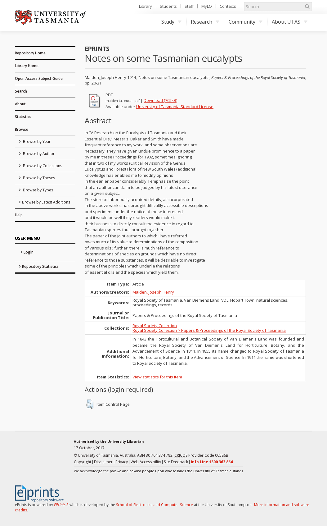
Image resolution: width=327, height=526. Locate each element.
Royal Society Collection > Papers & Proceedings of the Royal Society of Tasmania (209, 330)
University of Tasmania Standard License (174, 106)
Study (171, 21)
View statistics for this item (157, 377)
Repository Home (30, 53)
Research (205, 21)
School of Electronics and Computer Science (154, 504)
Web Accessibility (146, 461)
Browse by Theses (38, 178)
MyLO (206, 6)
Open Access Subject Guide (39, 78)
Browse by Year (36, 141)
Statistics (23, 116)
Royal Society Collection (154, 325)
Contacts (228, 6)
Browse (21, 129)
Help (19, 214)
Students (168, 6)
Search (21, 91)
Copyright (82, 461)
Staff (189, 6)
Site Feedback (176, 461)
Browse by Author (38, 153)
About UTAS (289, 21)
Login (29, 252)
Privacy (121, 461)
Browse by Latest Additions (46, 202)
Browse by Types (37, 190)
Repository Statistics (40, 266)
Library (145, 6)
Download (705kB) (160, 100)
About (20, 104)
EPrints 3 (61, 504)
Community (245, 21)
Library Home (26, 65)
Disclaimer (103, 461)
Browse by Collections (42, 165)
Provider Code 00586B (201, 455)
